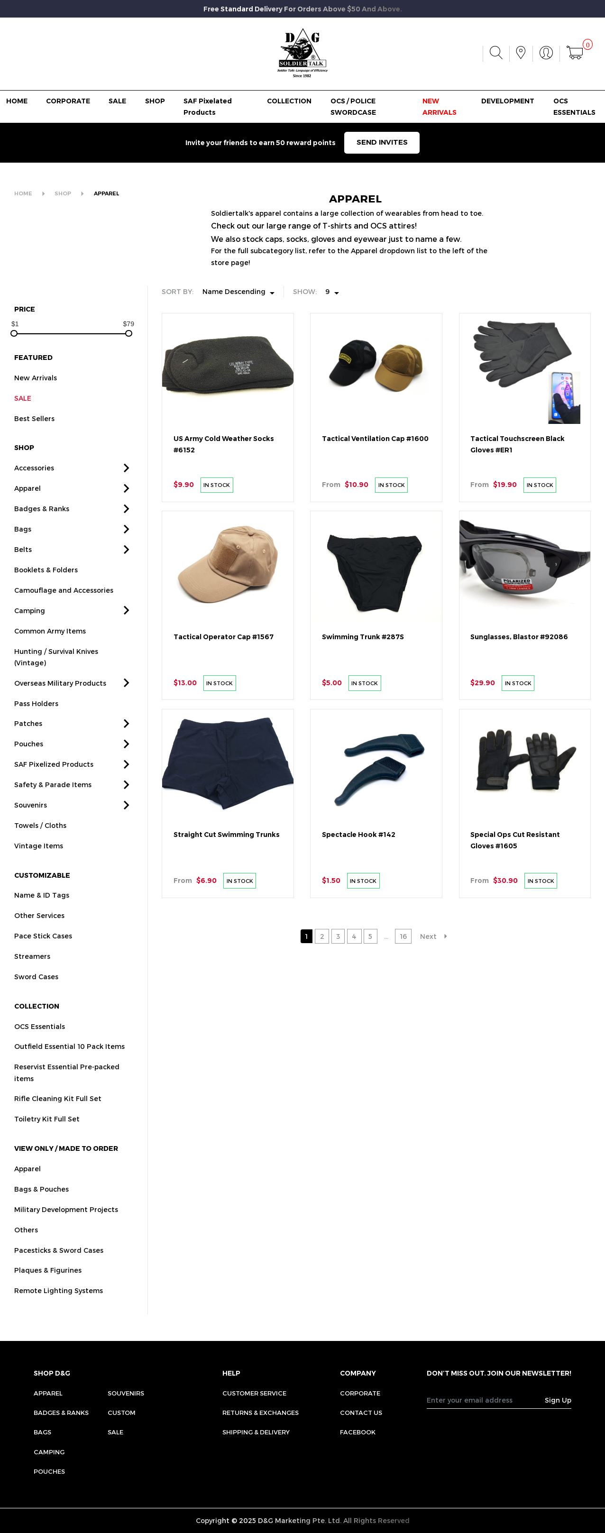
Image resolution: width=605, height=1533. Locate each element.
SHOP (155, 101)
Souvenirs (30, 820)
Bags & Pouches (41, 1204)
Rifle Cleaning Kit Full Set (57, 1114)
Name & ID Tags (41, 910)
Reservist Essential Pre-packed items (66, 1087)
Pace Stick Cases (43, 951)
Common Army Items (50, 646)
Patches (28, 738)
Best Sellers (34, 434)
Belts (23, 564)
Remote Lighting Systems (58, 1306)
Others (26, 1244)
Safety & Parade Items (53, 800)
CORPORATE (68, 101)
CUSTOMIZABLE (42, 890)
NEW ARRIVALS (439, 107)
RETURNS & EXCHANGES (260, 1412)
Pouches (28, 759)
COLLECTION (289, 101)
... (386, 936)
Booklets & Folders (46, 585)
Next (428, 936)
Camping (29, 625)
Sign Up (558, 1400)
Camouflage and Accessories (63, 605)
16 (403, 936)
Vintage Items (38, 861)
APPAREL (106, 193)
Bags (22, 544)
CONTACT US (361, 1412)
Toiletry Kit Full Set (47, 1134)
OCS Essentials (39, 1041)
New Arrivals (35, 393)
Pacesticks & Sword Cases (58, 1265)
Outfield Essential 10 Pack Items (69, 1061)
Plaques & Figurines (48, 1285)
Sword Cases (36, 992)
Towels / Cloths (40, 840)
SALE (117, 101)
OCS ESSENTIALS (574, 107)
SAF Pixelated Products (207, 107)
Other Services (39, 931)
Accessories (34, 483)
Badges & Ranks (41, 524)
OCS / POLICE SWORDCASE (353, 107)
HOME (17, 101)
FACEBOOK (358, 1432)
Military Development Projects (66, 1224)
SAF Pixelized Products (53, 779)
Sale (115, 1432)
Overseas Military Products (60, 698)
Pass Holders (36, 718)
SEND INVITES (382, 142)
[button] (126, 483)
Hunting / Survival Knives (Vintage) (56, 671)
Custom (122, 1412)
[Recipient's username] (486, 1400)
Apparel (27, 503)
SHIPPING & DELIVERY (256, 1432)
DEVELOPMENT (507, 101)
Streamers (32, 971)
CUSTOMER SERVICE (254, 1393)
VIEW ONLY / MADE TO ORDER (66, 1163)
